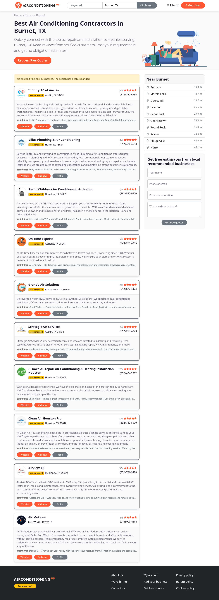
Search (146, 5)
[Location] (119, 5)
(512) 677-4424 (128, 289)
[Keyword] (84, 5)
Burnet (40, 15)
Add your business (155, 581)
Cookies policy (185, 588)
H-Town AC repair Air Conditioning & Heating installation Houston (71, 371)
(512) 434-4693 (128, 144)
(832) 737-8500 (128, 422)
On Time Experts (40, 239)
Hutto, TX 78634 (54, 144)
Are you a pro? (25, 586)
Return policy (184, 581)
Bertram (174, 87)
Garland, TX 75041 (55, 243)
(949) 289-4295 (128, 243)
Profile (60, 126)
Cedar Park (174, 114)
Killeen (174, 134)
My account (151, 575)
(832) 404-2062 (128, 373)
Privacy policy (184, 575)
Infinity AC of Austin (43, 90)
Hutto (174, 147)
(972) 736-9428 (128, 472)
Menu (172, 5)
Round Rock (174, 127)
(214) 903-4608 (128, 521)
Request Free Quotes (33, 60)
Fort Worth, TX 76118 (40, 522)
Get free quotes (174, 222)
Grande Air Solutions (43, 284)
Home (18, 15)
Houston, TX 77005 (56, 377)
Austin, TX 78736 (54, 95)
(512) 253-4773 (128, 331)
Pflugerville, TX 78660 (57, 289)
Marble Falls (174, 94)
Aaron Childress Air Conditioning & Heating (61, 189)
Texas (29, 15)
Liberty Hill (174, 100)
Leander (174, 107)
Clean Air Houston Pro (45, 418)
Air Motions (37, 517)
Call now (42, 126)
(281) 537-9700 (128, 193)
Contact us (118, 588)
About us (117, 575)
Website (25, 126)
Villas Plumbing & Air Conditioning (54, 140)
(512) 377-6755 (128, 94)
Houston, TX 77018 (56, 423)
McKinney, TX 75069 (56, 473)
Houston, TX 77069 (56, 194)
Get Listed (193, 5)
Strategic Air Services (44, 327)
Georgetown (174, 121)
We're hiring (119, 581)
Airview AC (36, 468)
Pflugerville (174, 141)
